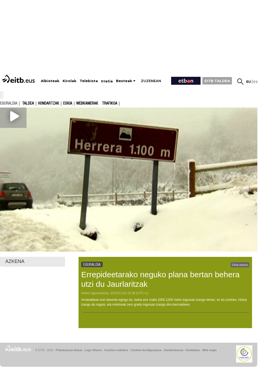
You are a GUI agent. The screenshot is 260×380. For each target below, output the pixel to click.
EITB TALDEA (217, 81)
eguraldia (8, 103)
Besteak (124, 81)
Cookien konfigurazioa (146, 350)
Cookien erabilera (116, 350)
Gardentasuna (173, 350)
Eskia (67, 103)
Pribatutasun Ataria (69, 350)
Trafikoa (109, 103)
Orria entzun (240, 264)
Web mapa (209, 350)
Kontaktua (193, 350)
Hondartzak (48, 103)
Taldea (28, 103)
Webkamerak (87, 103)
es (255, 82)
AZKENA (14, 261)
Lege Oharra (93, 350)
